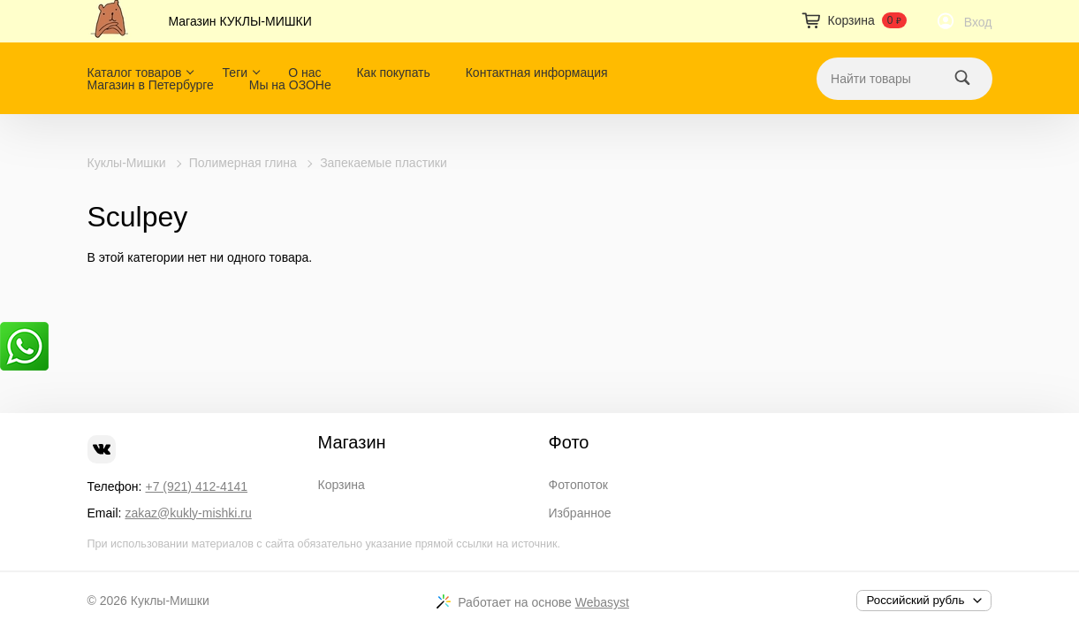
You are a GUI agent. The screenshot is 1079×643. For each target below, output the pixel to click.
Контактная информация (537, 72)
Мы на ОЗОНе (290, 85)
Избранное (580, 513)
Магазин (352, 442)
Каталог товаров (134, 72)
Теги (235, 72)
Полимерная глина (243, 163)
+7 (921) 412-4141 (196, 486)
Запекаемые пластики (383, 163)
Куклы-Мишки (126, 163)
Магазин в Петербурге (150, 85)
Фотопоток (578, 485)
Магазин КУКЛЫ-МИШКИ (240, 21)
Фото (569, 442)
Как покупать (392, 72)
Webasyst (602, 602)
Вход (978, 22)
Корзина (341, 485)
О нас (304, 72)
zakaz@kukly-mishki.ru (188, 513)
